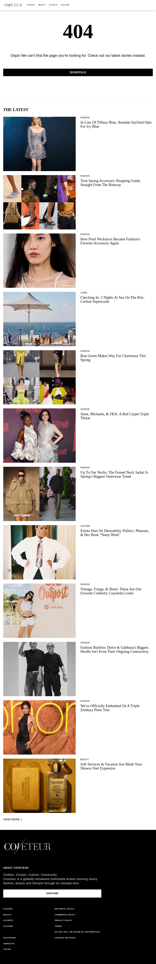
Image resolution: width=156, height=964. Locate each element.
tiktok (7, 949)
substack (9, 944)
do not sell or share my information (77, 932)
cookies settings (65, 938)
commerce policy (65, 915)
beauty (42, 5)
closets (53, 5)
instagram (9, 938)
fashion (31, 5)
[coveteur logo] (13, 5)
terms (58, 926)
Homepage (78, 72)
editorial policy (65, 909)
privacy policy (63, 920)
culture (65, 5)
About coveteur (15, 867)
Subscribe (52, 893)
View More (13, 819)
